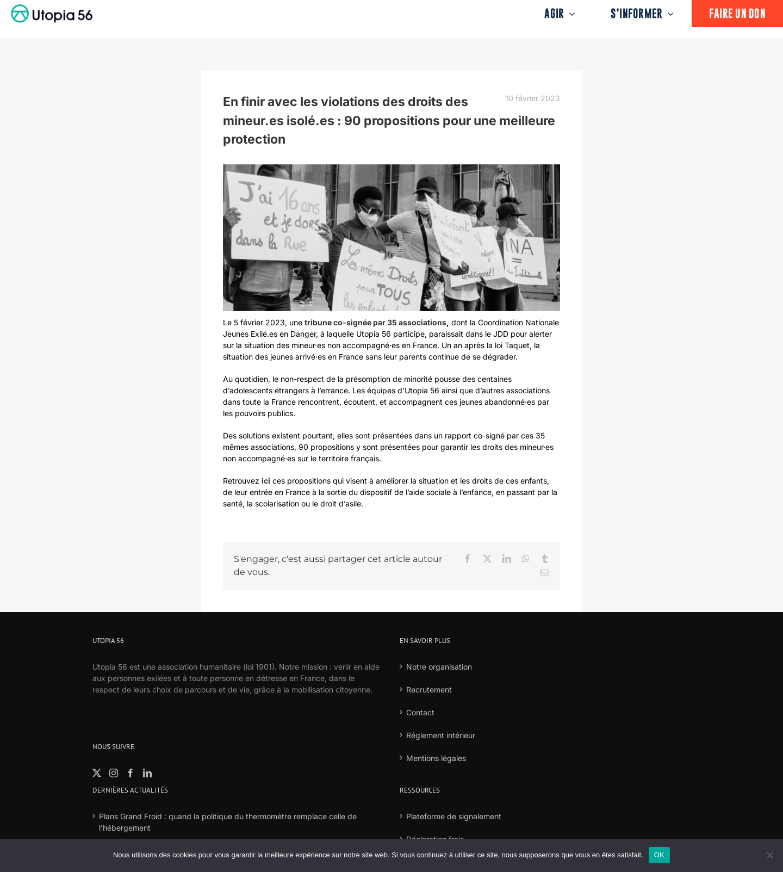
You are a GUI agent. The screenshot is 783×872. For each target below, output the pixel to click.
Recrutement (429, 689)
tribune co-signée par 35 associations (375, 322)
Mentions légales (436, 758)
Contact (420, 712)
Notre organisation (439, 666)
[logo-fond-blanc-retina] (51, 8)
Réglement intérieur (440, 735)
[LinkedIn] (147, 773)
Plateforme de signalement (453, 816)
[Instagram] (113, 773)
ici (266, 480)
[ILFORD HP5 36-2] (391, 237)
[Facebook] (130, 773)
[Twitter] (96, 773)
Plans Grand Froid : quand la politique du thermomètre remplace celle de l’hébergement (228, 822)
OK (659, 855)
